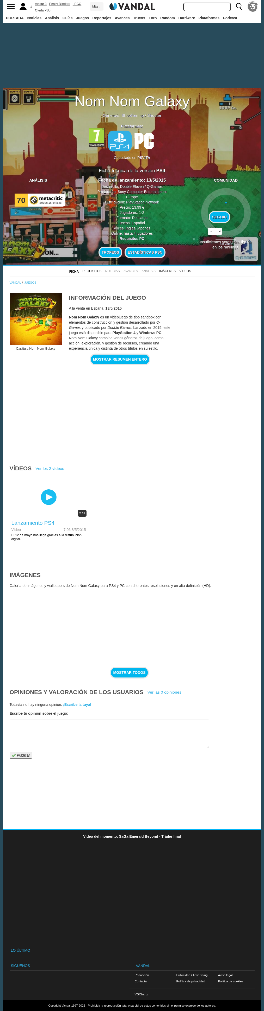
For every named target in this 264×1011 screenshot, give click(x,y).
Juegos (82, 18)
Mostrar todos (129, 672)
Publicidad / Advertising (192, 975)
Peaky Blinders (59, 4)
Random (167, 18)
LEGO (77, 4)
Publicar (21, 755)
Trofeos (110, 252)
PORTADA (15, 18)
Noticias (34, 18)
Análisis (52, 18)
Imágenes (167, 271)
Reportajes (102, 18)
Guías (68, 18)
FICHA (74, 271)
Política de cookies (230, 981)
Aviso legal (225, 975)
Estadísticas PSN (145, 252)
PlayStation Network (142, 202)
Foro (153, 18)
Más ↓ (96, 6)
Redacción (142, 975)
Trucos (139, 18)
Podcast (230, 18)
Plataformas (209, 18)
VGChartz (141, 994)
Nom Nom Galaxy (132, 101)
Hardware (187, 18)
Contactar (141, 981)
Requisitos (91, 271)
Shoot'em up (132, 115)
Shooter (154, 115)
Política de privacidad (190, 981)
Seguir (219, 217)
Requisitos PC (132, 238)
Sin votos (225, 243)
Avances (122, 18)
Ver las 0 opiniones (164, 692)
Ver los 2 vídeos (50, 468)
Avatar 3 (40, 4)
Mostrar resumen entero (120, 359)
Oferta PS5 (42, 10)
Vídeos (185, 271)
